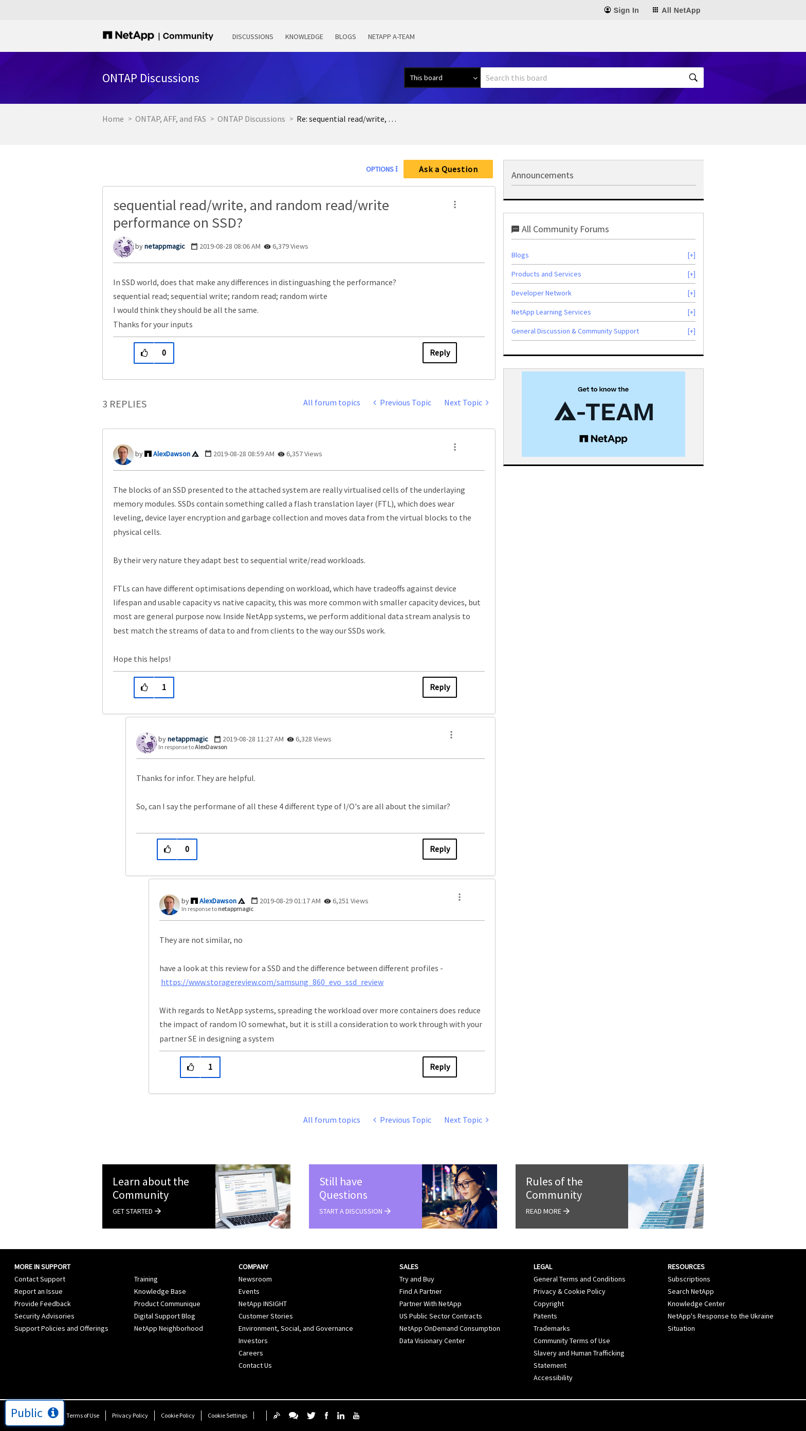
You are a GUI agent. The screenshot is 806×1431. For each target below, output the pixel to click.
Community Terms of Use (572, 1340)
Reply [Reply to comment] (440, 687)
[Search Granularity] (442, 77)
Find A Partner (420, 1291)
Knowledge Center (696, 1303)
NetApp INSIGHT (263, 1303)
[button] (455, 204)
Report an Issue (38, 1291)
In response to (192, 747)
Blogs (345, 36)
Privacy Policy (130, 1415)
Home (113, 119)
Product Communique (167, 1303)
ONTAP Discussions (251, 119)
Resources (686, 1266)
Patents (545, 1316)
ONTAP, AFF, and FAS (170, 119)
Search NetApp (691, 1291)
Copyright (549, 1303)
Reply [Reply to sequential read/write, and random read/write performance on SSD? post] (440, 352)
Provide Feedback (42, 1303)
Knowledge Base (160, 1291)
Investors (253, 1340)
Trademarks (552, 1328)
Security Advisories (44, 1316)
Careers (251, 1353)
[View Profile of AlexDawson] (171, 453)
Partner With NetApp (430, 1303)
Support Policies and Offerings (61, 1328)
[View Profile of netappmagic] (164, 246)
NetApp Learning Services (551, 312)
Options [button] (380, 169)
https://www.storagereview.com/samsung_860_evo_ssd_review (272, 982)
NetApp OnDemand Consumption (449, 1328)
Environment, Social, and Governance (296, 1328)
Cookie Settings (227, 1415)
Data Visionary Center (432, 1340)
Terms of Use (82, 1415)
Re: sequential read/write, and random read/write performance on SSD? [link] (348, 119)
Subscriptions (689, 1279)
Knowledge (304, 36)
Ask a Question (448, 169)
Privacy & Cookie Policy (570, 1291)
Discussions (252, 36)
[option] (603, 414)
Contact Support (39, 1279)
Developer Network (541, 293)
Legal (543, 1266)
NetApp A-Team (391, 36)
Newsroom (255, 1279)
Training (146, 1279)
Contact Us (255, 1365)
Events (249, 1291)
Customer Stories (266, 1316)
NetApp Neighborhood (168, 1328)
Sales (408, 1266)
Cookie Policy (178, 1415)
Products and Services (546, 273)
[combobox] (592, 77)
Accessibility (553, 1377)
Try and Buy (416, 1279)
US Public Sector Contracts (440, 1316)
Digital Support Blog (164, 1316)
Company (253, 1266)
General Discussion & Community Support (575, 331)
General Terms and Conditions (580, 1279)
